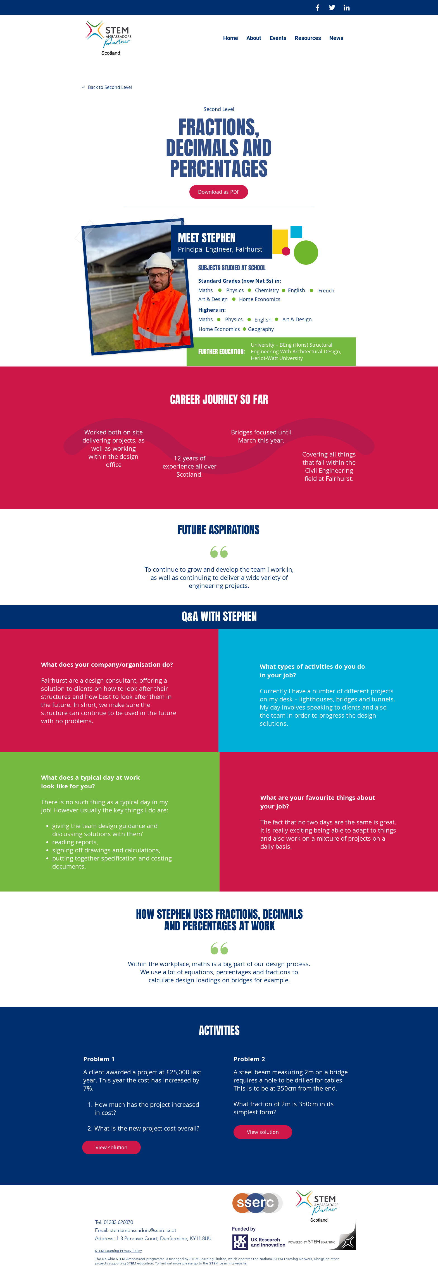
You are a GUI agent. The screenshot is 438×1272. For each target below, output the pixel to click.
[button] (263, 1132)
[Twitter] (332, 7)
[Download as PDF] (218, 192)
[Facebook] (317, 7)
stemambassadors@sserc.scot (143, 1230)
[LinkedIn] (346, 7)
